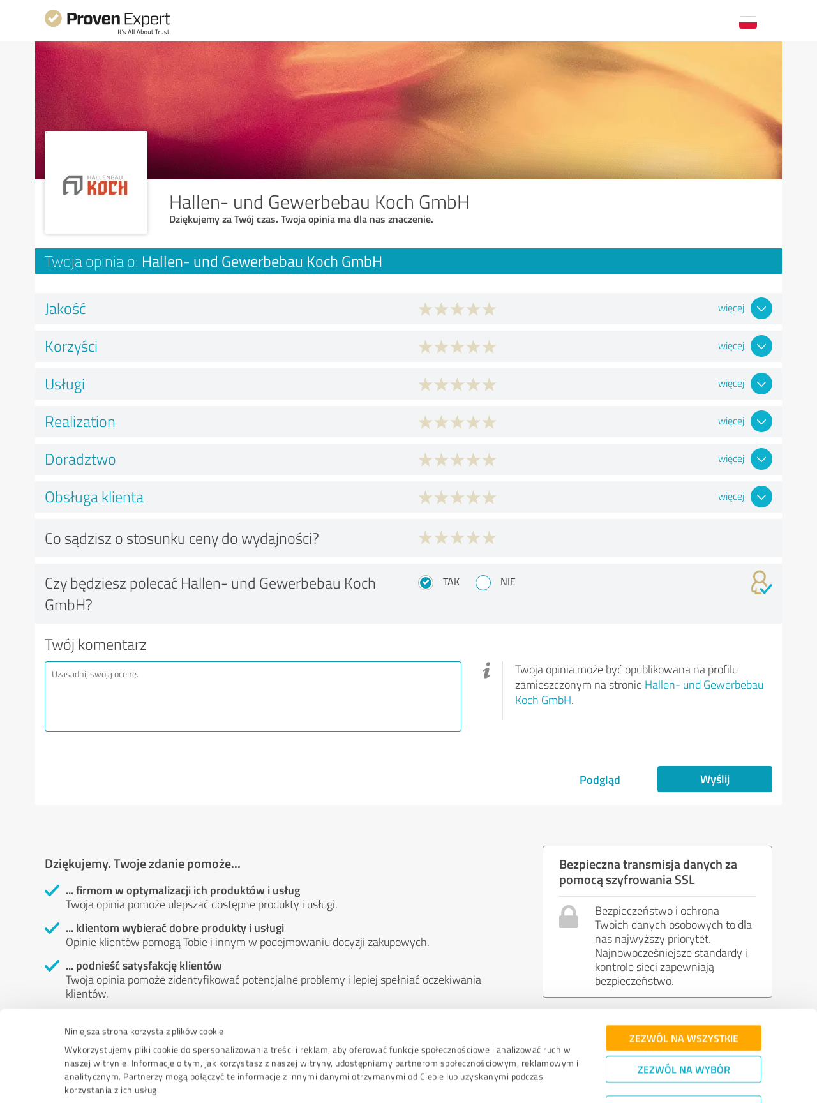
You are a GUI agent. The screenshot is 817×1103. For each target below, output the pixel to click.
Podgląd (600, 779)
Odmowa (684, 1061)
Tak (451, 581)
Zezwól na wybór (684, 1022)
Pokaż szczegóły (497, 1079)
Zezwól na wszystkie (683, 991)
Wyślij (715, 778)
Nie (508, 581)
